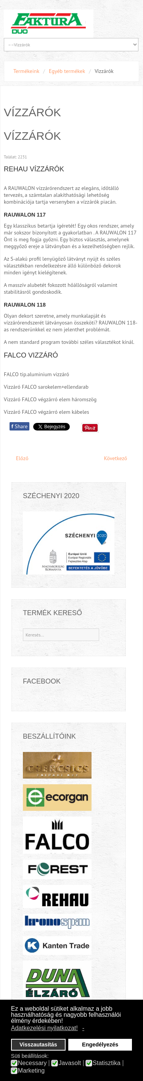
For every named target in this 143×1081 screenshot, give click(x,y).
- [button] (83, 1028)
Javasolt (69, 1063)
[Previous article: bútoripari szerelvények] (19, 458)
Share (19, 426)
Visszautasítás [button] (38, 1044)
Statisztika (107, 1063)
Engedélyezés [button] (100, 1044)
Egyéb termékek (67, 71)
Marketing (31, 1071)
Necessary (32, 1063)
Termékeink (26, 71)
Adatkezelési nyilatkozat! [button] (44, 1028)
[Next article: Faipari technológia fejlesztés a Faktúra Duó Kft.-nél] (119, 458)
